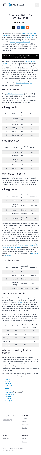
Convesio (31, 35)
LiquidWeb (8, 390)
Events (24, 421)
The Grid (19, 302)
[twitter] (4, 420)
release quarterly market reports (20, 42)
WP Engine (8, 400)
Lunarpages (9, 392)
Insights (24, 428)
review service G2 (30, 37)
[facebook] (10, 420)
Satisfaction (34, 253)
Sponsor (6, 438)
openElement (9, 394)
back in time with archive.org (15, 94)
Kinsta (7, 388)
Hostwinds (8, 386)
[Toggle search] (37, 5)
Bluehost (8, 379)
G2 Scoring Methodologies (24, 83)
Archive (24, 418)
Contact (24, 442)
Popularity (8, 256)
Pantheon (8, 396)
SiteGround (8, 398)
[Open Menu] (5, 5)
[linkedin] (7, 420)
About (24, 438)
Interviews (25, 425)
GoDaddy (8, 383)
